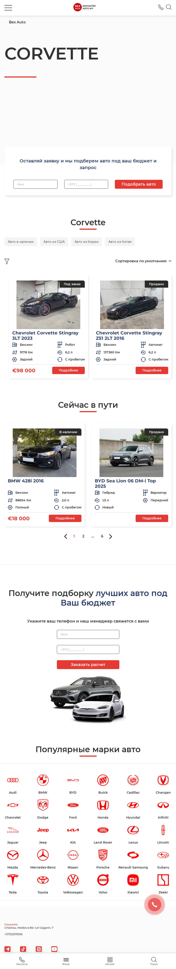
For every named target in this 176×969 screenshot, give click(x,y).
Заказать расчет (88, 664)
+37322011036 (13, 934)
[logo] (84, 8)
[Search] (169, 7)
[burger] (8, 8)
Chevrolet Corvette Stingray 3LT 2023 (45, 335)
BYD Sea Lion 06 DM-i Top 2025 (125, 483)
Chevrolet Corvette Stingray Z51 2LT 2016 (129, 335)
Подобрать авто (139, 184)
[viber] (39, 949)
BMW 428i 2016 (26, 480)
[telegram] (7, 949)
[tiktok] (23, 949)
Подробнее (68, 370)
